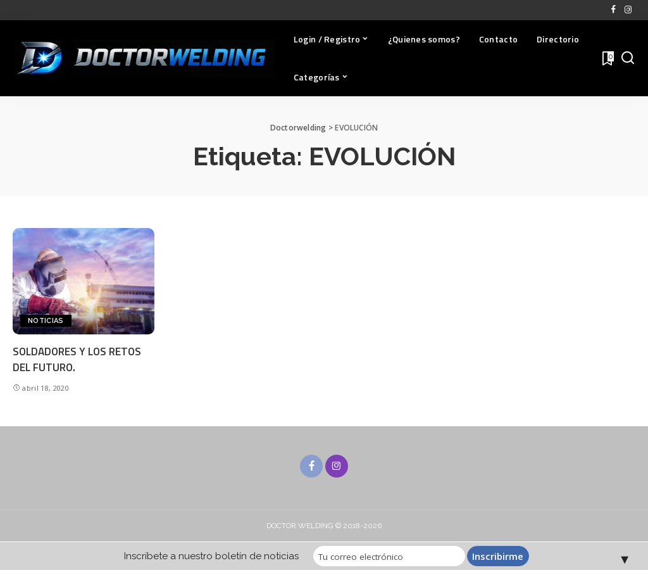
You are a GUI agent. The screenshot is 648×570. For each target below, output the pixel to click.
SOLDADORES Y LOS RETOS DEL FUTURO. (77, 359)
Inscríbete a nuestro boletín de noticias (211, 556)
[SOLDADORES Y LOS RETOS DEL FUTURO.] (83, 281)
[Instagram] (628, 10)
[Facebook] (613, 10)
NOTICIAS (46, 321)
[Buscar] (627, 58)
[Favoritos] (607, 58)
